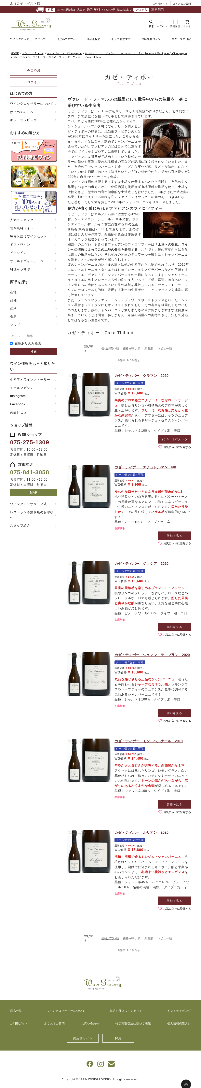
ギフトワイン (20, 247)
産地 (13, 295)
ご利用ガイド (160, 3)
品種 (13, 303)
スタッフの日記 (181, 41)
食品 (13, 319)
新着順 (148, 351)
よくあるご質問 (182, 3)
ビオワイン (18, 255)
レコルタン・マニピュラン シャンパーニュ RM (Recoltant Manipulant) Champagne (136, 56)
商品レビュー (20, 415)
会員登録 (33, 73)
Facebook (17, 407)
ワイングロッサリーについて (28, 41)
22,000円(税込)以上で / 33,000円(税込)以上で (100, 9)
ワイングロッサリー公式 (28, 507)
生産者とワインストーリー (30, 382)
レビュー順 (164, 351)
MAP (33, 495)
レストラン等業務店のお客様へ (31, 518)
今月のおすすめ (121, 41)
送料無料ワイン (151, 41)
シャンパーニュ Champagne (64, 56)
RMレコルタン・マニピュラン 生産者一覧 (37, 60)
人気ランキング (22, 223)
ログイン (33, 85)
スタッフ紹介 (20, 528)
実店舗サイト (83, 1041)
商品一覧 (16, 1013)
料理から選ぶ (20, 272)
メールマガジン (22, 390)
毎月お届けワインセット (28, 239)
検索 (34, 354)
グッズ (15, 328)
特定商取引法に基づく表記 (133, 1026)
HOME (15, 56)
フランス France (32, 56)
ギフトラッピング (23, 123)
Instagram (18, 399)
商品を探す (94, 41)
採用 (118, 1041)
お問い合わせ (90, 1026)
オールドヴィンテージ (27, 264)
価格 (13, 311)
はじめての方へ (66, 41)
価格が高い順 (132, 351)
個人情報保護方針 (179, 1026)
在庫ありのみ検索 (28, 346)
